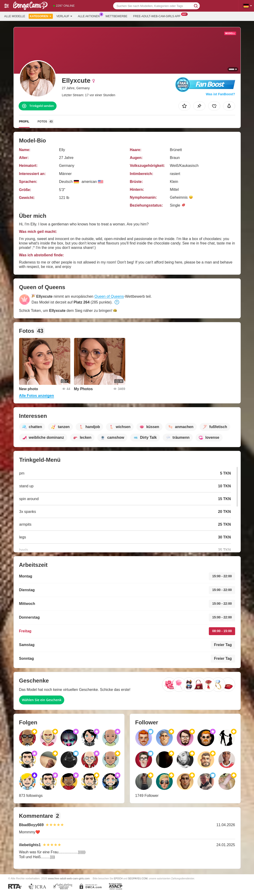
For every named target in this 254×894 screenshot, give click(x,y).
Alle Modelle (14, 16)
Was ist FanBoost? (220, 94)
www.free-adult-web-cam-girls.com (69, 878)
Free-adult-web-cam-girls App (158, 16)
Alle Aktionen (90, 16)
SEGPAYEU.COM (138, 878)
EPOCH (118, 878)
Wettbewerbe (116, 16)
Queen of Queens (109, 296)
